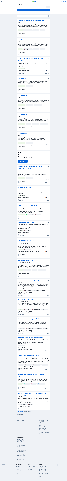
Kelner (20, 39)
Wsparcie (17, 467)
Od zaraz (18, 423)
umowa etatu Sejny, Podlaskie (22, 458)
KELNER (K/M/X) (23, 78)
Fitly (40, 476)
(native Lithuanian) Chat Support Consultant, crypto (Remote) (31, 375)
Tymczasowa (19, 424)
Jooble (8, 478)
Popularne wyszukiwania (22, 414)
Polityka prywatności (42, 470)
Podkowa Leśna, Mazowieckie (44, 432)
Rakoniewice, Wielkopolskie (43, 435)
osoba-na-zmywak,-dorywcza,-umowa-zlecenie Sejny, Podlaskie (22, 451)
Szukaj (33, 9)
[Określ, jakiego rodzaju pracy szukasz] (33, 4)
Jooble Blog (30, 469)
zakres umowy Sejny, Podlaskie (22, 454)
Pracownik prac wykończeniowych (28, 205)
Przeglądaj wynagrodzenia (43, 473)
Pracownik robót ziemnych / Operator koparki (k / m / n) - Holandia (32, 394)
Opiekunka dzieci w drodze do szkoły (28, 281)
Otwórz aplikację (62, 1)
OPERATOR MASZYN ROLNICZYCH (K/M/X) (30, 338)
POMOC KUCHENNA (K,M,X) (26, 222)
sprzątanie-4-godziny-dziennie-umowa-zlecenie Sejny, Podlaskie (21, 440)
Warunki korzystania (42, 469)
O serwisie (18, 466)
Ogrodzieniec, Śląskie (42, 425)
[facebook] (54, 465)
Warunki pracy (30, 419)
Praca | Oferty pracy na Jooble (44, 467)
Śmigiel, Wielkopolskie (42, 418)
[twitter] (59, 465)
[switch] (48, 16)
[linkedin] (62, 465)
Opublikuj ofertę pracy (31, 466)
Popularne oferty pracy (43, 466)
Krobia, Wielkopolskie (42, 428)
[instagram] (57, 465)
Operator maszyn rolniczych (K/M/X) (28, 319)
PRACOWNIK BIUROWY (25, 187)
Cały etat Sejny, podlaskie (21, 420)
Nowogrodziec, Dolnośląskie (43, 426)
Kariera (17, 473)
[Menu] (1, 1)
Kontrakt (18, 421)
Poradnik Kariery (30, 467)
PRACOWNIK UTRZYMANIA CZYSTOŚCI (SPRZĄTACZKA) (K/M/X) (30, 167)
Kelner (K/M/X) (22, 95)
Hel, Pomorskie (41, 433)
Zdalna (18, 426)
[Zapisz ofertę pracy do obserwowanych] (48, 21)
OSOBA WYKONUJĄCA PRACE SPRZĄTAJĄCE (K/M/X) (31, 59)
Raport (47, 35)
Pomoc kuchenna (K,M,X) (25, 260)
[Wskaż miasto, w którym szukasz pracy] (33, 7)
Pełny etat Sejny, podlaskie (21, 418)
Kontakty (17, 469)
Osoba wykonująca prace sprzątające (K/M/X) (31, 20)
